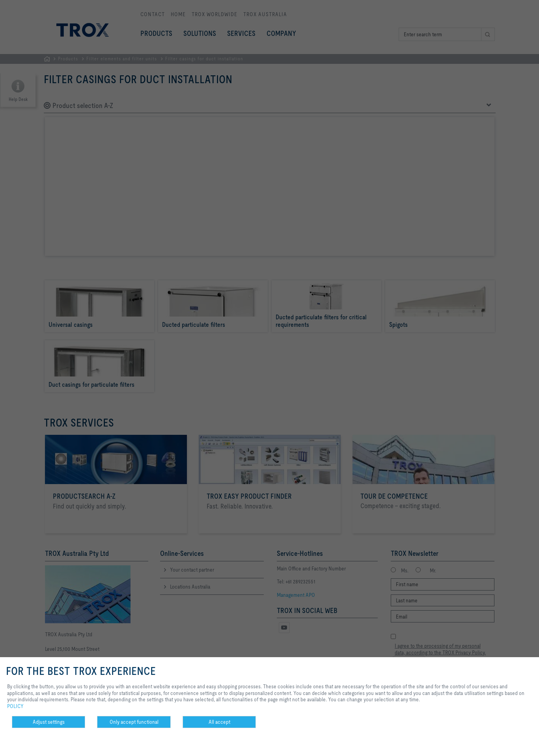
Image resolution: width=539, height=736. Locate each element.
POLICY (15, 706)
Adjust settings (49, 722)
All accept (219, 722)
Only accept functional (134, 722)
